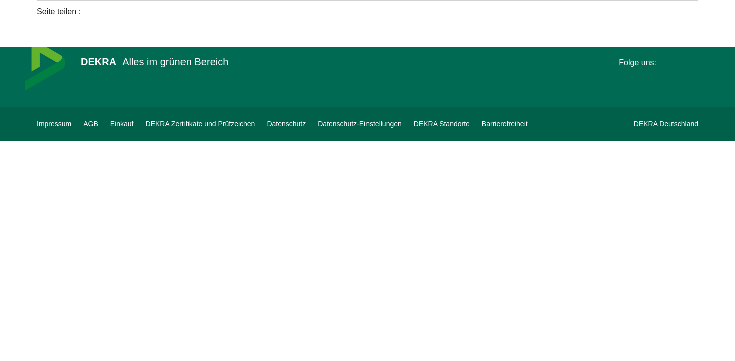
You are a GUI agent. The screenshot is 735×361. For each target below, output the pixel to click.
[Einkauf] (122, 124)
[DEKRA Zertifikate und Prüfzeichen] (200, 124)
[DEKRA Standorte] (442, 124)
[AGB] (90, 124)
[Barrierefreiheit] (505, 124)
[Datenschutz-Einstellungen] (360, 124)
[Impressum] (54, 124)
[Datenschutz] (286, 124)
